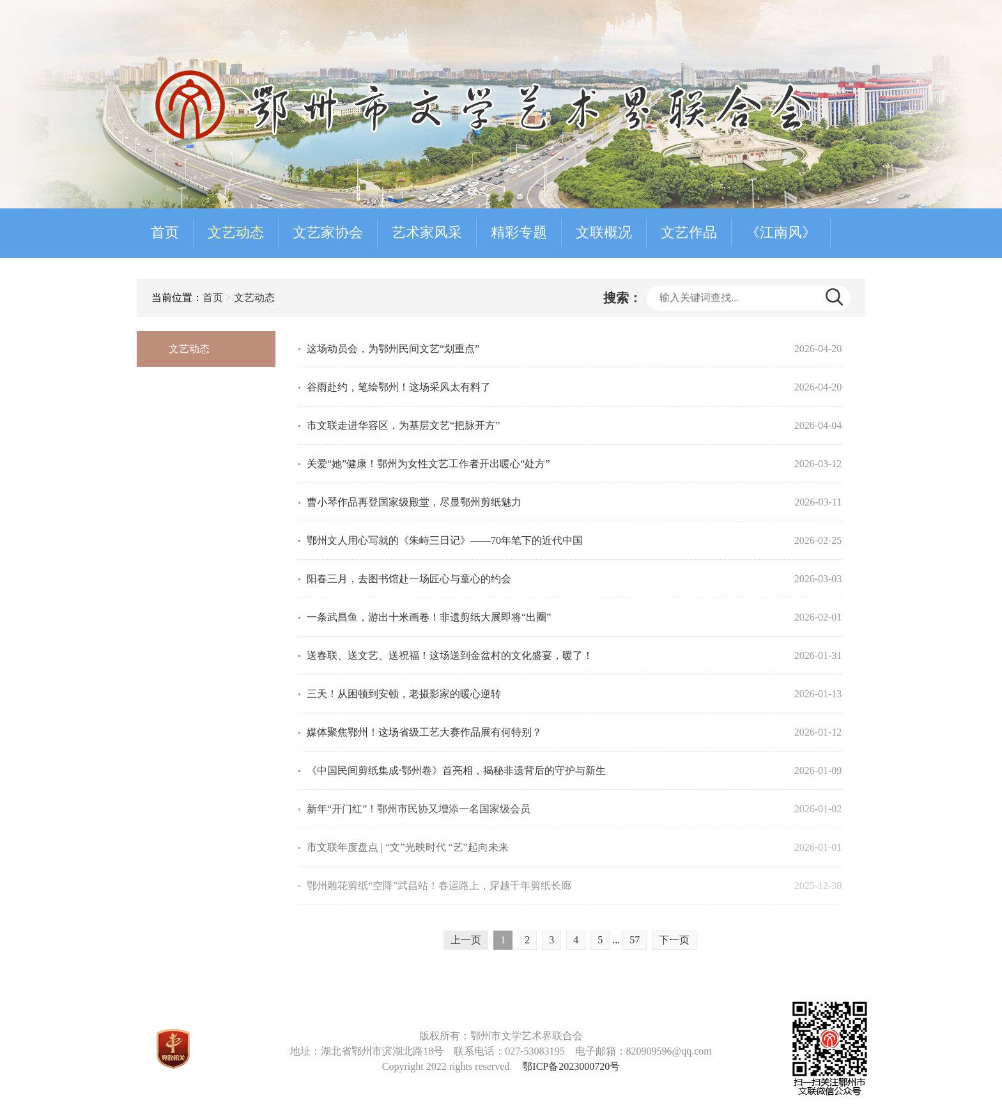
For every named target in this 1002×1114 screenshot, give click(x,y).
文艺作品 (689, 232)
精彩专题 (519, 232)
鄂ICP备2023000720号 (571, 1066)
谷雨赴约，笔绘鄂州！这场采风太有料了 (399, 387)
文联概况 (604, 232)
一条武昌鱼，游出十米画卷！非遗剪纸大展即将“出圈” (429, 617)
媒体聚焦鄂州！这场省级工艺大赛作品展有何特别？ (424, 732)
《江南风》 (781, 232)
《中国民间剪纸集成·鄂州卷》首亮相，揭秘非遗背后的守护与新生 (456, 770)
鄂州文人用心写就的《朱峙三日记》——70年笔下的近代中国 (445, 540)
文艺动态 (236, 232)
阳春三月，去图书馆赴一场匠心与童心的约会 (409, 578)
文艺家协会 (328, 232)
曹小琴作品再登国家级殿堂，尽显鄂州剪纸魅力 (414, 502)
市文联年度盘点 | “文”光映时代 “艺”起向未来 (408, 847)
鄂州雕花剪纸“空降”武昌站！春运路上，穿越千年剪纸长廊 (439, 885)
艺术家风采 (427, 232)
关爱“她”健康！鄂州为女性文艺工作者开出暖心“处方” (428, 463)
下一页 (674, 939)
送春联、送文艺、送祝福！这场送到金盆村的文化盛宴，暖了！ (450, 655)
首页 (165, 232)
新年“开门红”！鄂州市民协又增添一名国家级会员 (418, 808)
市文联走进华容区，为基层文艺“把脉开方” (403, 425)
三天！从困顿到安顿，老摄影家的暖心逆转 (404, 693)
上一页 (466, 939)
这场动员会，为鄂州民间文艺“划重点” (393, 348)
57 (634, 939)
